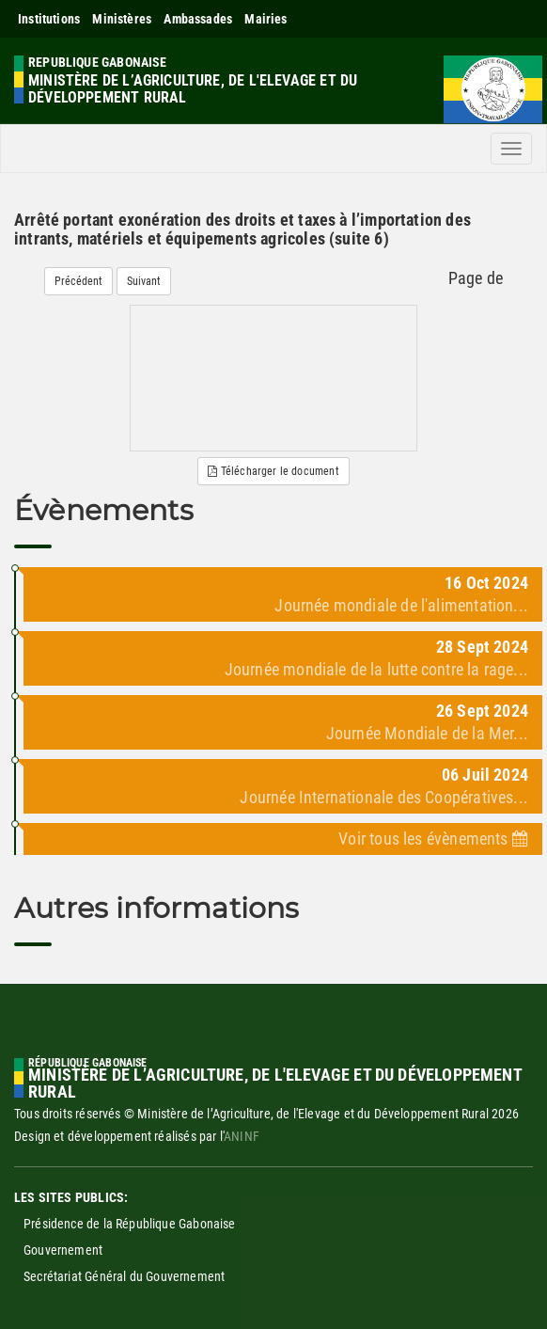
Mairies (265, 18)
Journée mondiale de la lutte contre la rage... (376, 669)
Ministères (121, 18)
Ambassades (198, 18)
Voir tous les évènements (433, 838)
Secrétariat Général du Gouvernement (124, 1276)
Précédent (78, 281)
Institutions (49, 18)
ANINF (241, 1136)
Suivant (144, 281)
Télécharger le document (273, 471)
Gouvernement (62, 1250)
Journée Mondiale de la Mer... (427, 733)
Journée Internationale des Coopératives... (384, 797)
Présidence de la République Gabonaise (129, 1223)
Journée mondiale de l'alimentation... (401, 605)
